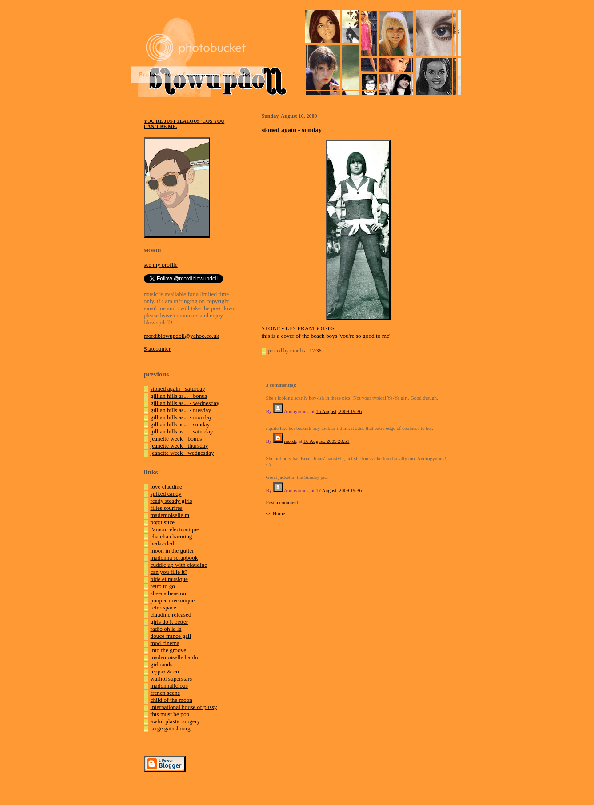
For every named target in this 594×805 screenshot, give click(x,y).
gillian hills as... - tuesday (181, 410)
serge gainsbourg (171, 728)
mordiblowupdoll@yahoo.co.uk (181, 335)
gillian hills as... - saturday (182, 431)
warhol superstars (171, 678)
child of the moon (171, 700)
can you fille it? (169, 572)
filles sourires (167, 508)
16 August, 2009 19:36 (339, 411)
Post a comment (282, 502)
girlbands (162, 664)
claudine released (171, 614)
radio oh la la (166, 628)
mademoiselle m (170, 515)
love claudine (166, 486)
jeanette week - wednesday (182, 452)
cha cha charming (171, 536)
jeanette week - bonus (176, 438)
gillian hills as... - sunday (180, 424)
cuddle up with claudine (179, 564)
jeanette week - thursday (179, 445)
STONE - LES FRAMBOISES (298, 328)
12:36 (315, 351)
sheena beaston (168, 593)
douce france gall (171, 636)
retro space (163, 607)
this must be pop (170, 714)
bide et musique (169, 579)
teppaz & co (165, 671)
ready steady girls (171, 500)
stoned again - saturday (178, 388)
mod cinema (165, 643)
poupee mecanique (173, 600)
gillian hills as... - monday (181, 417)
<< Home (275, 513)
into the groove (169, 650)
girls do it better (169, 621)
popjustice (163, 522)
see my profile (161, 264)
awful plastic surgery (175, 721)
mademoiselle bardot (175, 657)
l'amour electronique (175, 529)
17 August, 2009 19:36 (339, 490)
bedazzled (162, 543)
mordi (290, 441)
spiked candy (166, 493)
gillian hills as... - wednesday (185, 403)
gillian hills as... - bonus (179, 395)
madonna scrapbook (174, 557)
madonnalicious (169, 685)
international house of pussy (184, 707)
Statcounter (157, 348)
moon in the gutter (172, 550)
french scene (165, 692)
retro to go (163, 586)
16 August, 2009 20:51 (326, 441)
